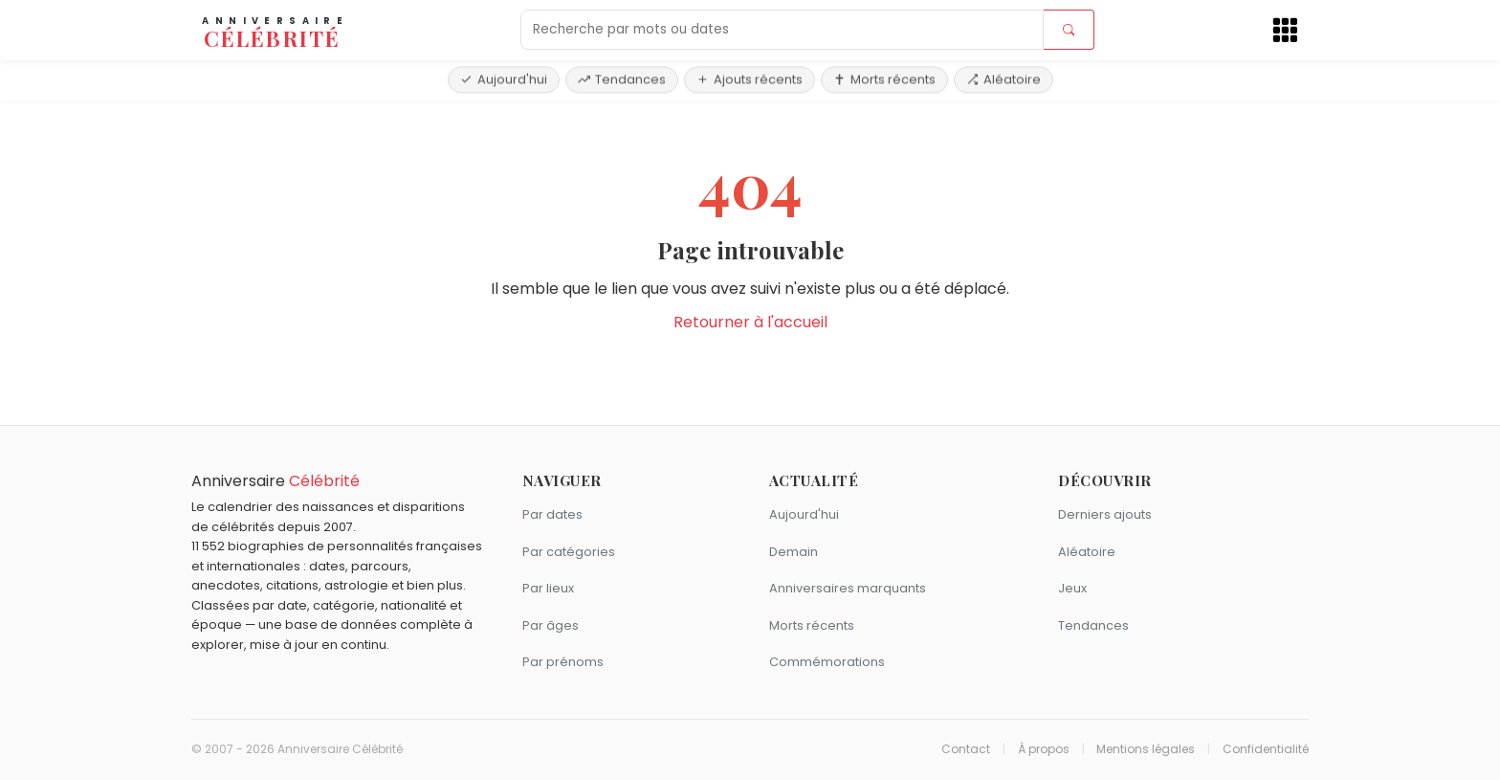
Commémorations (827, 662)
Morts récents (884, 79)
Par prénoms (563, 662)
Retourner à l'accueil (750, 322)
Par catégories (568, 552)
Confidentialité (1266, 749)
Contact (965, 749)
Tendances (622, 79)
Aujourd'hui (503, 79)
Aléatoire (1003, 79)
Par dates (552, 514)
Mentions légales (1145, 749)
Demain (793, 552)
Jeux (1072, 588)
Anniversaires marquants (847, 588)
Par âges (550, 625)
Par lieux (548, 588)
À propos (1044, 749)
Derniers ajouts (1105, 514)
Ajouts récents (749, 79)
